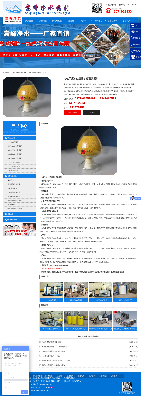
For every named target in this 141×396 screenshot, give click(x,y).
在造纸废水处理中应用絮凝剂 (62, 272)
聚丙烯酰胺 (57, 21)
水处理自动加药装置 (15, 158)
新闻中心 (98, 21)
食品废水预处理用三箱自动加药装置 (54, 347)
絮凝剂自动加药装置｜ (40, 378)
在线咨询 (91, 112)
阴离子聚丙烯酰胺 (14, 184)
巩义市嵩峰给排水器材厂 (19, 72)
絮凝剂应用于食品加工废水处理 (112, 272)
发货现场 (114, 376)
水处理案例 (112, 21)
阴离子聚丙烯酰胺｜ (55, 378)
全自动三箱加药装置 (15, 150)
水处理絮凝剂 (12, 188)
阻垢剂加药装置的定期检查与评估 (53, 365)
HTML (134, 5)
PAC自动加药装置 (14, 166)
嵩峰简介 (84, 21)
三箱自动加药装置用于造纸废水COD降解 (56, 360)
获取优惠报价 (72, 112)
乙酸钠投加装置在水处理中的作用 (53, 351)
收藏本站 (122, 5)
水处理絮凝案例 (35, 72)
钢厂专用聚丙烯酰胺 (15, 208)
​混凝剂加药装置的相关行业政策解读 (125, 329)
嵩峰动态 (81, 376)
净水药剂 (11, 180)
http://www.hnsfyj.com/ (59, 265)
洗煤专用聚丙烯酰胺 (15, 200)
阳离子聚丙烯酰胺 (14, 192)
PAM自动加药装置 (14, 162)
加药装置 (43, 21)
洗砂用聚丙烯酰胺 (14, 196)
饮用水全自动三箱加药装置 (51, 329)
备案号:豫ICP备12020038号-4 (51, 381)
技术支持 (92, 376)
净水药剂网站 (111, 5)
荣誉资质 (126, 21)
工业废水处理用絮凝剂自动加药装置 (100, 329)
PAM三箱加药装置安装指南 (51, 342)
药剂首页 (29, 21)
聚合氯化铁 (12, 220)
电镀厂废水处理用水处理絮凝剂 (51, 177)
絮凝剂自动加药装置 (15, 146)
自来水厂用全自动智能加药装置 (76, 329)
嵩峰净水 (54, 211)
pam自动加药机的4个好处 (51, 356)
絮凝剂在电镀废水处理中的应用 (87, 272)
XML (129, 5)
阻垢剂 (71, 21)
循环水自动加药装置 (15, 154)
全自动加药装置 (13, 142)
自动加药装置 (37, 376)
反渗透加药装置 (13, 170)
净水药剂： (37, 381)
